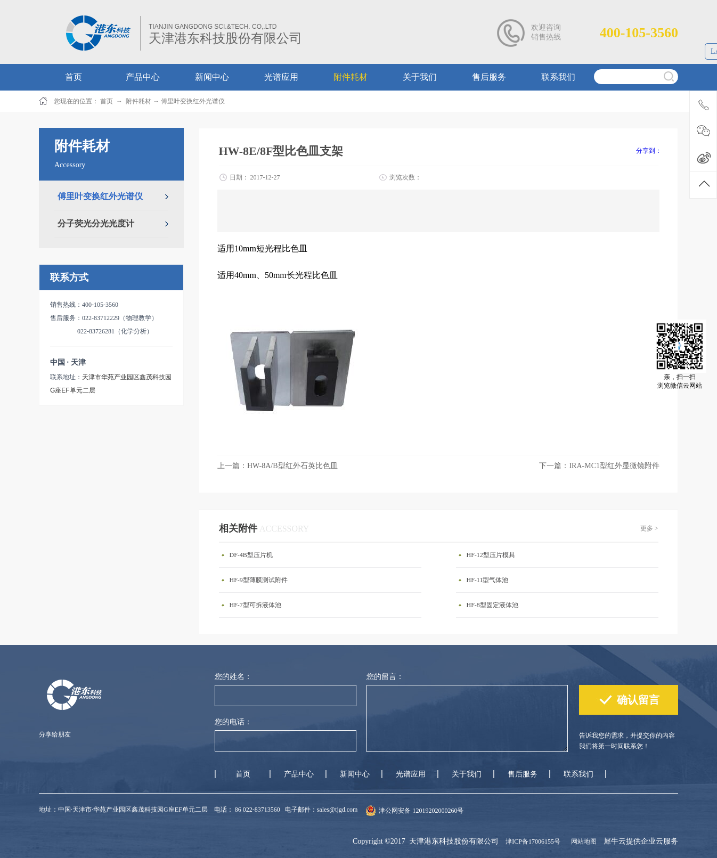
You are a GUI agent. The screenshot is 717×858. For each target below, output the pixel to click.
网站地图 (582, 841)
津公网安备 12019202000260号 (421, 810)
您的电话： (233, 722)
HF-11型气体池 (488, 580)
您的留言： (385, 677)
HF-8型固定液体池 (492, 605)
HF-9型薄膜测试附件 (259, 580)
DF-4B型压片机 (251, 555)
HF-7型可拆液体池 (255, 605)
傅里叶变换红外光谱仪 (193, 101)
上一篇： (277, 466)
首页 (242, 774)
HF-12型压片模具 (491, 555)
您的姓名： (233, 677)
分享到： (649, 150)
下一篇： (599, 466)
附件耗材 (138, 101)
